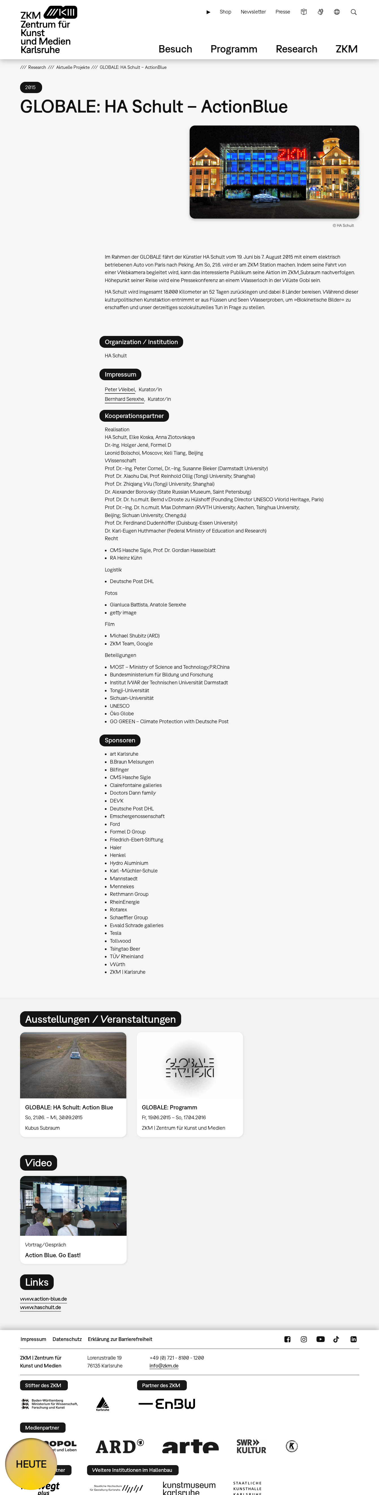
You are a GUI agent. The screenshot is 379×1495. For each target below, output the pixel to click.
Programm (234, 49)
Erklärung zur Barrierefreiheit (120, 1339)
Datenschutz (67, 1339)
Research (297, 49)
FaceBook (287, 1339)
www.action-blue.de (43, 1299)
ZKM (347, 49)
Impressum (33, 1339)
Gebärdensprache (320, 12)
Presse (283, 12)
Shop (225, 12)
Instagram (303, 1339)
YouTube (320, 1339)
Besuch (175, 49)
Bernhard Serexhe (124, 399)
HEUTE (31, 1464)
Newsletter (253, 12)
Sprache (337, 12)
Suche (353, 12)
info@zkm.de (164, 1366)
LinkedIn (353, 1339)
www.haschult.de (40, 1307)
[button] (274, 172)
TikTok (337, 1339)
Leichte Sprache (303, 12)
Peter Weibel (120, 389)
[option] (73, 1084)
